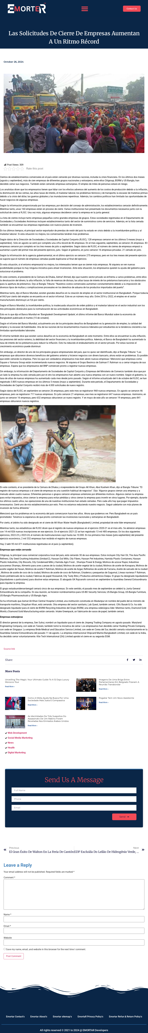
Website (8, 938)
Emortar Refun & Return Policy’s (125, 1016)
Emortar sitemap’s (62, 1016)
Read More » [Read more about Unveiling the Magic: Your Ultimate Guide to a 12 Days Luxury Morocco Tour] (10, 687)
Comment (9, 877)
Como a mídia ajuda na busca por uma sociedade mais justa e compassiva (48, 699)
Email (7, 926)
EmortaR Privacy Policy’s (90, 1016)
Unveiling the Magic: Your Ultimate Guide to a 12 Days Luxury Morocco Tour (37, 680)
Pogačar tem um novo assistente (116, 698)
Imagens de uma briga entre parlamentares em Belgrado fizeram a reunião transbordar (119, 682)
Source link (9, 649)
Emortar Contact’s (15, 1016)
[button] (83, 8)
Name (7, 914)
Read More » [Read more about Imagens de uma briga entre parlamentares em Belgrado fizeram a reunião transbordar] (104, 689)
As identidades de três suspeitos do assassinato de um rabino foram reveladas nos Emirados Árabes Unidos (48, 718)
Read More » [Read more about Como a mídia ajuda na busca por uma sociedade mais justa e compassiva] (32, 705)
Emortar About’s (38, 1016)
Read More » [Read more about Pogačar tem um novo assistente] (104, 702)
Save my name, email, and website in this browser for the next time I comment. (46, 949)
